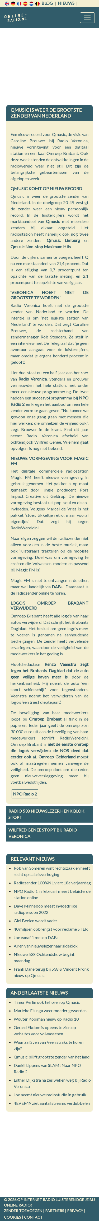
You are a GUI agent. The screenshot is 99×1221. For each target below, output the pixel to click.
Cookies (12, 1217)
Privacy (75, 1210)
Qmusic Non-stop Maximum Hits (41, 246)
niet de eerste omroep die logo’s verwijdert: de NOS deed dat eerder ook (49, 750)
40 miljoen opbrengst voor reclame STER (51, 928)
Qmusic (53, 221)
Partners (54, 1210)
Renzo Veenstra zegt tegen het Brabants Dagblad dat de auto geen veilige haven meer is (49, 670)
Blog (47, 3)
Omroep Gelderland (57, 756)
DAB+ (57, 586)
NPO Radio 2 (25, 793)
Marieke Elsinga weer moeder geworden (50, 1010)
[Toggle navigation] (87, 17)
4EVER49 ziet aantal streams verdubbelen (52, 1103)
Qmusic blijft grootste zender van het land (51, 1056)
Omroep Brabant (45, 718)
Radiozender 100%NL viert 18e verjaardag (52, 882)
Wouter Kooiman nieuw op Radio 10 (46, 1018)
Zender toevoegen (23, 1210)
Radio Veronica (32, 378)
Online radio (17, 1205)
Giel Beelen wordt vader (35, 920)
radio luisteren (59, 1199)
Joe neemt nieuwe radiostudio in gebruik (50, 1094)
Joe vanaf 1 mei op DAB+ (36, 937)
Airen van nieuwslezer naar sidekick (46, 945)
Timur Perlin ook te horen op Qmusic (47, 1002)
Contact (33, 1217)
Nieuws (66, 3)
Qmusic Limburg (63, 240)
